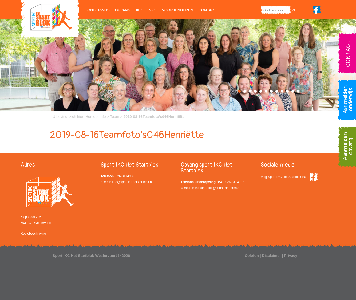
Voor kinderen (177, 10)
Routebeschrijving (33, 233)
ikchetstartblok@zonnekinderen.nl (216, 188)
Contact (207, 10)
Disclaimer (271, 256)
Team (114, 117)
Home (90, 117)
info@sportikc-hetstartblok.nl (132, 182)
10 (287, 91)
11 (292, 91)
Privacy (290, 256)
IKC (139, 10)
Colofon (252, 256)
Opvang (123, 10)
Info (152, 10)
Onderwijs (98, 10)
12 (298, 91)
